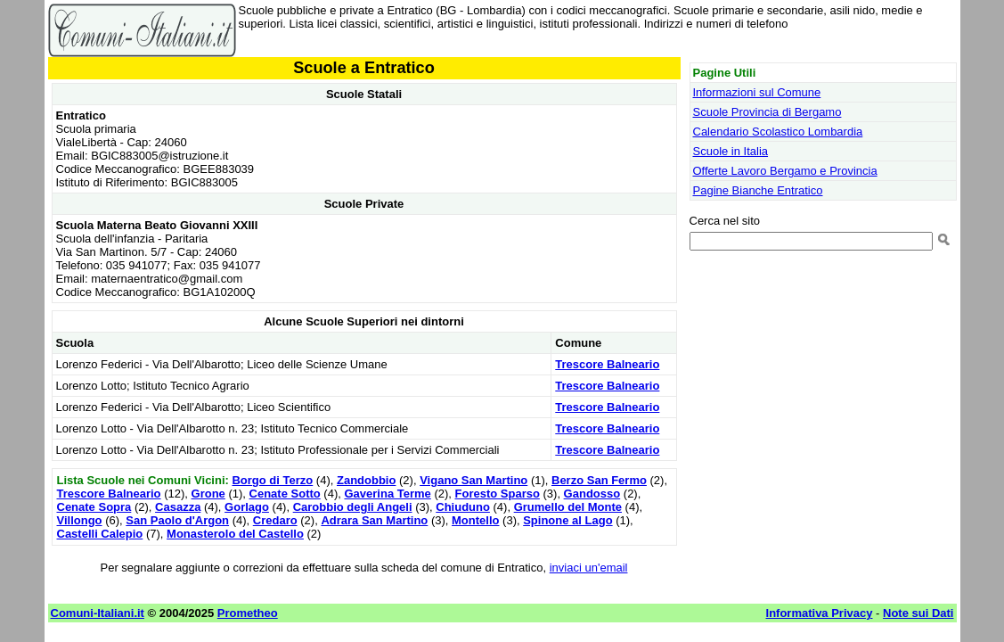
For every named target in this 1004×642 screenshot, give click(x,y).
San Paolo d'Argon (177, 520)
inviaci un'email (589, 567)
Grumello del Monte (568, 507)
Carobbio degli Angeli (352, 507)
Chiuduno (463, 507)
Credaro (275, 520)
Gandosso (592, 493)
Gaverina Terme (387, 493)
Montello (475, 520)
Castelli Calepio (100, 533)
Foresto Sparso (497, 493)
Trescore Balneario (607, 364)
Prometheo (247, 613)
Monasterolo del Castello (235, 533)
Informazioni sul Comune (757, 92)
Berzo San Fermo (599, 480)
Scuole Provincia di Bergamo (767, 112)
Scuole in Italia (731, 151)
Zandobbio (366, 480)
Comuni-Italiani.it (97, 613)
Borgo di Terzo (272, 480)
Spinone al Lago (567, 520)
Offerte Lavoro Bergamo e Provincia (785, 170)
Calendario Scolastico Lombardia (778, 131)
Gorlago (246, 507)
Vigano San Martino (473, 480)
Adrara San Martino (374, 520)
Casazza (177, 507)
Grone (208, 493)
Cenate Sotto (285, 493)
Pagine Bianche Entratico (758, 190)
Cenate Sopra (94, 507)
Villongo (79, 520)
